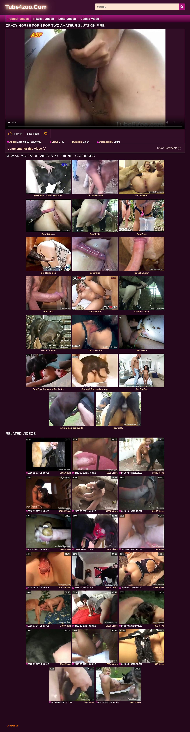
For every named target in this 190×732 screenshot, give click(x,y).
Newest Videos (43, 18)
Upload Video (89, 18)
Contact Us (12, 725)
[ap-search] (140, 6)
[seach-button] (182, 6)
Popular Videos (18, 18)
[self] (21, 7)
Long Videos (67, 18)
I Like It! (15, 134)
